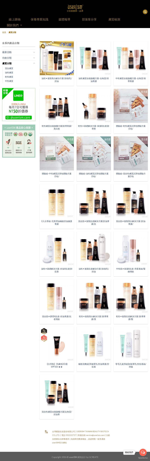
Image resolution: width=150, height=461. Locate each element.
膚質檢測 (114, 19)
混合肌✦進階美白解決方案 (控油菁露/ (130, 222)
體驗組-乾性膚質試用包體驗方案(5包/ (131, 127)
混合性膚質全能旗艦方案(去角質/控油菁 (57, 413)
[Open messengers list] (143, 452)
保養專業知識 (39, 19)
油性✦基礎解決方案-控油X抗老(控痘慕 (56, 270)
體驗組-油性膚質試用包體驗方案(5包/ (94, 175)
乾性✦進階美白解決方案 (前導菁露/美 (93, 317)
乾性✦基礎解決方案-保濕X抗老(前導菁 (93, 127)
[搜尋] (145, 11)
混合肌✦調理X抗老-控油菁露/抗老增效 (56, 317)
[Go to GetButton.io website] (143, 458)
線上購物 (15, 19)
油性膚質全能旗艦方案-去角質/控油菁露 (94, 79)
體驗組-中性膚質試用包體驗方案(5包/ (56, 175)
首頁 (4, 32)
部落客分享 (89, 19)
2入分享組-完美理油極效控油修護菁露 (56, 222)
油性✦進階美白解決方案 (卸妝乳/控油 (57, 79)
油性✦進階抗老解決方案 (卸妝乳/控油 (94, 270)
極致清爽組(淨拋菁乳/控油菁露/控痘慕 (93, 365)
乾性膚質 (9, 76)
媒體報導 (64, 19)
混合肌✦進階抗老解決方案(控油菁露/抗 (93, 222)
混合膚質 (9, 68)
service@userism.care (95, 435)
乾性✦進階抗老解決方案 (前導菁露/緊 (130, 317)
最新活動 (7, 52)
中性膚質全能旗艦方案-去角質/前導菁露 (131, 79)
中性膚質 (9, 81)
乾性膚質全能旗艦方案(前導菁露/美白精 (57, 127)
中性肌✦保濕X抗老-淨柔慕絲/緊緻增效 (130, 270)
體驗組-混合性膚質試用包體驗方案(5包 (131, 175)
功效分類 (7, 57)
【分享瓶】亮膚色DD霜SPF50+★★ (57, 365)
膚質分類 (7, 63)
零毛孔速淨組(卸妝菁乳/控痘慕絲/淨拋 (130, 365)
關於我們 (14, 25)
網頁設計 (82, 457)
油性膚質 (9, 72)
